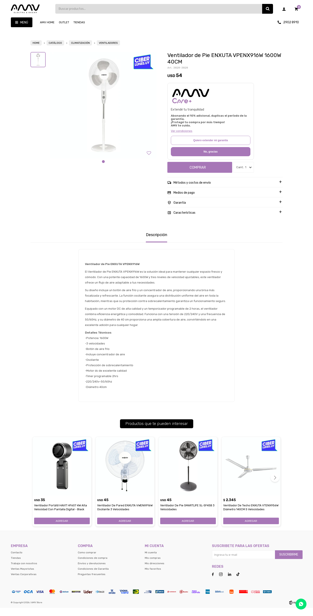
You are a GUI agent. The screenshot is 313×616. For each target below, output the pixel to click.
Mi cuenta (151, 560)
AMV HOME (47, 22)
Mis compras (153, 565)
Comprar (198, 175)
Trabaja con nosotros (24, 571)
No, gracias (210, 159)
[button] (103, 169)
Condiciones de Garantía (93, 576)
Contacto (16, 560)
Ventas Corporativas (24, 582)
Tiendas (79, 22)
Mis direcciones (154, 571)
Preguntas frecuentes (91, 582)
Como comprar (87, 560)
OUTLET (64, 22)
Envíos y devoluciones (92, 571)
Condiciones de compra (92, 565)
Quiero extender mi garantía (210, 148)
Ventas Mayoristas (22, 576)
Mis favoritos (153, 576)
